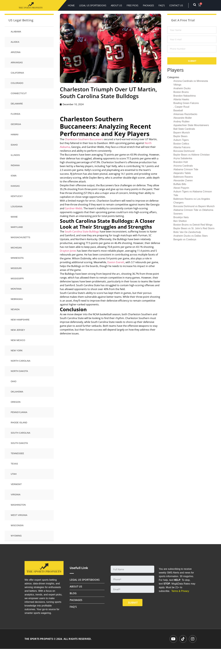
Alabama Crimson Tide (185, 169)
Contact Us (176, 5)
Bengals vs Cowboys (184, 239)
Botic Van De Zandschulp (187, 232)
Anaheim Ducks (182, 88)
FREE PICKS (132, 5)
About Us (116, 5)
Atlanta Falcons (181, 147)
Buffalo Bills (179, 184)
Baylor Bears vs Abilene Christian (191, 154)
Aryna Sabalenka (182, 158)
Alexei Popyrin (181, 188)
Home (71, 5)
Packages (148, 5)
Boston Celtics (181, 143)
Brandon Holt (180, 162)
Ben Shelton (180, 221)
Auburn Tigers (181, 140)
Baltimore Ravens (183, 176)
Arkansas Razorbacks (185, 114)
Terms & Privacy (180, 591)
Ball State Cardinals (184, 129)
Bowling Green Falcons (186, 103)
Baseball (178, 110)
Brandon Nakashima (184, 95)
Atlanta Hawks (181, 99)
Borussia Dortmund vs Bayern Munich (194, 206)
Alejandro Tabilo (182, 173)
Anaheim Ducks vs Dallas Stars (190, 235)
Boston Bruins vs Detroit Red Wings (192, 224)
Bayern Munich (181, 132)
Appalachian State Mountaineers (191, 125)
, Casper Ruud (181, 106)
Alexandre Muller (182, 118)
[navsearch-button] (196, 5)
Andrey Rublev (181, 121)
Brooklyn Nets (181, 217)
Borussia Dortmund (183, 151)
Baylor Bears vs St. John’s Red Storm (193, 228)
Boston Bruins (181, 92)
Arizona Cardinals (183, 165)
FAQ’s (162, 5)
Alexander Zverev (183, 180)
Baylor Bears (180, 136)
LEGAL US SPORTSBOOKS (92, 5)
